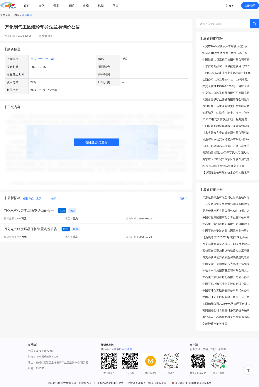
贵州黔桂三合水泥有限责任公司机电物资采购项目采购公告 (230, 106)
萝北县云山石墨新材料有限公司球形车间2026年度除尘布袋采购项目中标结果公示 (230, 317)
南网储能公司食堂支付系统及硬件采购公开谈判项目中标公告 (230, 310)
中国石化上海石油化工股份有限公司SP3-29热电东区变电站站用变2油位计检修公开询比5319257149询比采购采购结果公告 (230, 283)
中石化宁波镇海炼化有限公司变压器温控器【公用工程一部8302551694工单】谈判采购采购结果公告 (230, 277)
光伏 (42, 5)
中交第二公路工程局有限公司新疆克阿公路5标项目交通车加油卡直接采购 (230, 92)
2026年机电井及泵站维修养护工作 (223, 165)
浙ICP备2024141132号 (110, 382)
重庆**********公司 (42, 59)
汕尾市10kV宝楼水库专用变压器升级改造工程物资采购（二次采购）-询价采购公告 (230, 46)
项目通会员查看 (96, 142)
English (230, 5)
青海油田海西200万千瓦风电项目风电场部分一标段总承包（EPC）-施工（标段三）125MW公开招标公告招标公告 (230, 152)
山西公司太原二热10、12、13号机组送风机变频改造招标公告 (230, 79)
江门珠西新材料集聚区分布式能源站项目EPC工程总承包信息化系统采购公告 (230, 126)
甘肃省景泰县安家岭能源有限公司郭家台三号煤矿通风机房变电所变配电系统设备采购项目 (230, 132)
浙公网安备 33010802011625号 (191, 382)
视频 (101, 5)
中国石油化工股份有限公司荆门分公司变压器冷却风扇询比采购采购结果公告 (230, 297)
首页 (27, 5)
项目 (116, 5)
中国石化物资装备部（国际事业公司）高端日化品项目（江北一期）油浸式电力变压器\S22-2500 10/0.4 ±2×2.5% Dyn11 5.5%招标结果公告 (230, 230)
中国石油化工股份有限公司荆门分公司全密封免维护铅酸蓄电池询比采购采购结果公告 (230, 290)
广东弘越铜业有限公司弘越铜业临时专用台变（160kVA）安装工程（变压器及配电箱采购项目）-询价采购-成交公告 (230, 204)
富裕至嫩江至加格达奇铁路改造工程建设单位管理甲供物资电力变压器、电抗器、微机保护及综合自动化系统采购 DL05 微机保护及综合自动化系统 (230, 250)
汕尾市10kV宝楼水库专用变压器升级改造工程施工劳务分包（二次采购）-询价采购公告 (230, 52)
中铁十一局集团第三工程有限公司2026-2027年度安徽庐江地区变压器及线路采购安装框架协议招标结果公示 (230, 270)
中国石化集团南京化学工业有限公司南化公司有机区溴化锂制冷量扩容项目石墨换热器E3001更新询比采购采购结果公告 (230, 217)
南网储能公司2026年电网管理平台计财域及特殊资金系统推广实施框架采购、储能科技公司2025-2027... (230, 303)
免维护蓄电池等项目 (214, 323)
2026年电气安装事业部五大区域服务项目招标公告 (230, 119)
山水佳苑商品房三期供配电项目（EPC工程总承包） (230, 66)
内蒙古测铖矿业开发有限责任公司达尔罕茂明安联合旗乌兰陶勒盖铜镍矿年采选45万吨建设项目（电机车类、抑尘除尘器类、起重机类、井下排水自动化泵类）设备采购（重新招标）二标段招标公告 (230, 99)
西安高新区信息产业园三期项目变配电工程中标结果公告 (230, 243)
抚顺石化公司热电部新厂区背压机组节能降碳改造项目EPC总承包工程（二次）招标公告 (230, 145)
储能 (56, 5)
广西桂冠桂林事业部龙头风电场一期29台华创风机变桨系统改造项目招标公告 (230, 72)
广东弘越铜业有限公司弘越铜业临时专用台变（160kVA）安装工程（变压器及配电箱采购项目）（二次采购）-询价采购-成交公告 (230, 197)
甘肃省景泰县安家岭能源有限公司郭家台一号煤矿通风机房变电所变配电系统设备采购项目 (230, 139)
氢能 (71, 5)
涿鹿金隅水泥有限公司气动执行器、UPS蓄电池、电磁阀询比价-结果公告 (230, 210)
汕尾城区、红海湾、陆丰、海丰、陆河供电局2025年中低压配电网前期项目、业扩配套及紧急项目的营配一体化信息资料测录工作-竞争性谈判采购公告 (230, 112)
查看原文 (47, 35)
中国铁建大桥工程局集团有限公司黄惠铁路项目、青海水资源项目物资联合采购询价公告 (230, 59)
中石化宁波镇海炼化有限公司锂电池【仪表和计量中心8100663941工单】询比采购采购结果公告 (230, 224)
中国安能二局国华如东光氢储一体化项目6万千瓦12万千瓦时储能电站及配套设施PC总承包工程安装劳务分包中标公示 (230, 263)
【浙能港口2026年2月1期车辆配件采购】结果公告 (230, 237)
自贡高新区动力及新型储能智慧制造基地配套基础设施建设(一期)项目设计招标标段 (230, 257)
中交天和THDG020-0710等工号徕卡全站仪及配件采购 (230, 86)
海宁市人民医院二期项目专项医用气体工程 (228, 159)
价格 (86, 5)
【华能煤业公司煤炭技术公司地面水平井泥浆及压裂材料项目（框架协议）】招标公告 (230, 172)
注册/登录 (250, 5)
